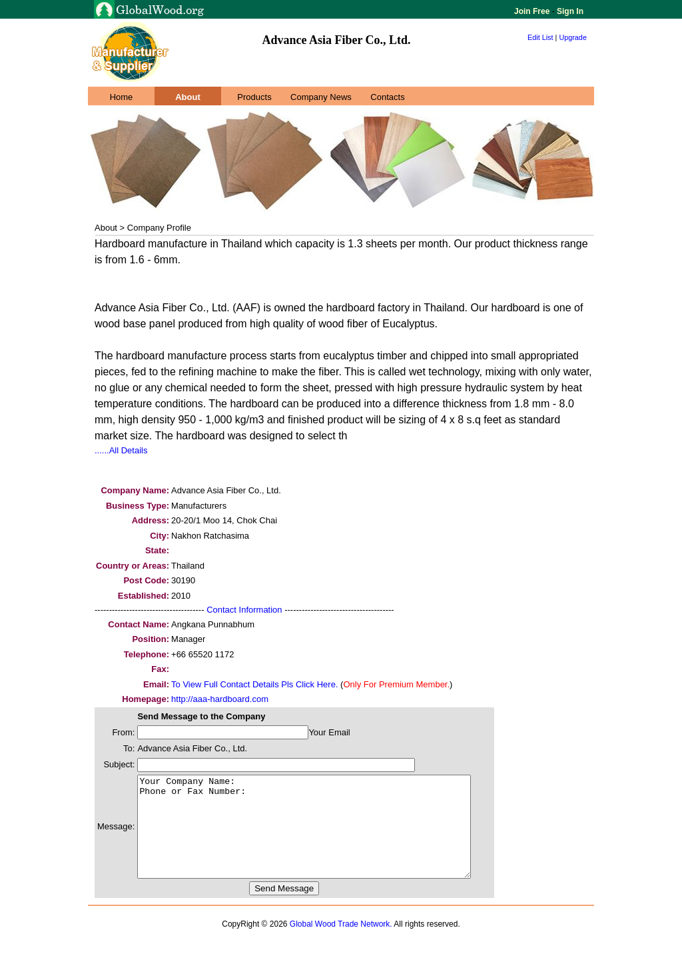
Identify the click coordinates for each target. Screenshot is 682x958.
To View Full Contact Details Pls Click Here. (254, 684)
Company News (321, 97)
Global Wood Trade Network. (341, 944)
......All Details (121, 450)
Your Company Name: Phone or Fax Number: (324, 837)
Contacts (387, 97)
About (187, 97)
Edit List (540, 37)
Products (254, 97)
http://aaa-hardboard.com (219, 699)
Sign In (569, 11)
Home (121, 97)
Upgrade (573, 37)
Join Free (533, 11)
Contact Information (244, 610)
